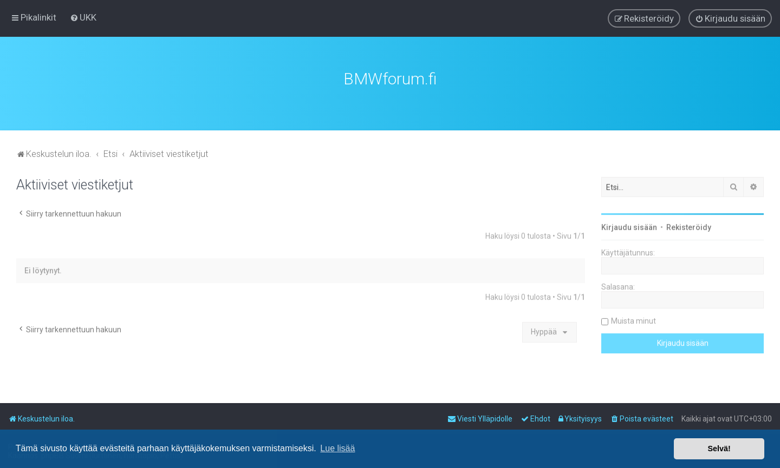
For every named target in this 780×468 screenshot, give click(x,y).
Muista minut (633, 319)
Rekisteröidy (688, 226)
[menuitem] (83, 17)
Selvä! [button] (718, 448)
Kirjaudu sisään (629, 226)
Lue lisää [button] (337, 448)
